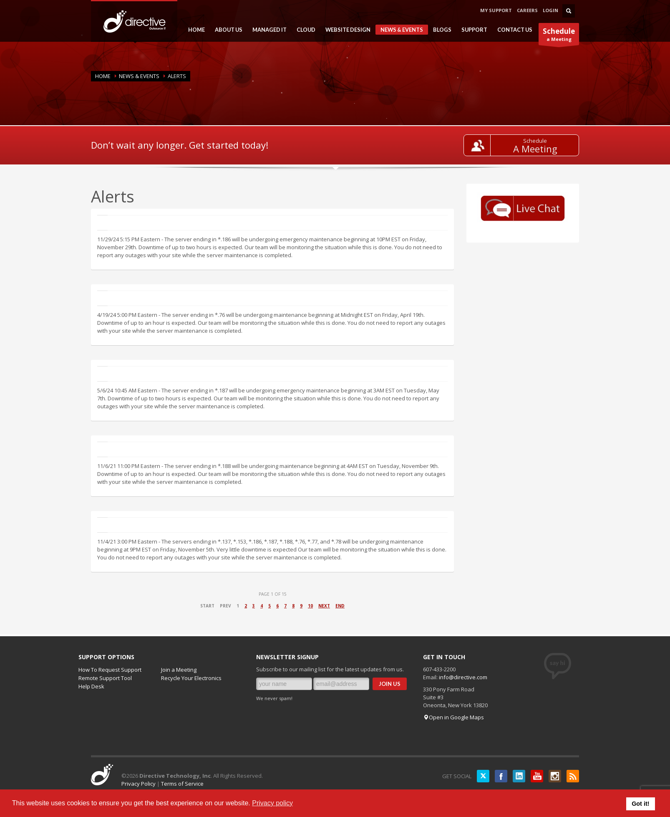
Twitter (483, 776)
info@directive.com (463, 677)
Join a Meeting (178, 669)
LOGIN (550, 10)
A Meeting (535, 149)
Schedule (535, 140)
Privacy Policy (138, 783)
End (340, 606)
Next (324, 606)
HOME (194, 30)
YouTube (537, 776)
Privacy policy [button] (272, 803)
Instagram (555, 776)
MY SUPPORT (496, 10)
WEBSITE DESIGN (345, 30)
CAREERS (527, 10)
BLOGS (439, 30)
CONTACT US (514, 30)
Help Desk (91, 686)
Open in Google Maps (453, 717)
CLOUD (303, 30)
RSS (573, 776)
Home (103, 76)
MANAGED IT (267, 30)
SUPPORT (471, 30)
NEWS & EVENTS (399, 30)
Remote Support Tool (105, 678)
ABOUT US (226, 30)
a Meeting (559, 35)
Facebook (501, 776)
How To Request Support (109, 669)
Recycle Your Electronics (191, 678)
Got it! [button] (640, 803)
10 (310, 606)
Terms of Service (182, 783)
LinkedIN (519, 776)
